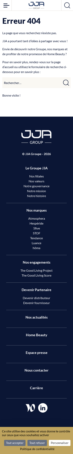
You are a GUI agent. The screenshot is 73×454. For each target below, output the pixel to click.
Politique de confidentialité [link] (37, 449)
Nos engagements (36, 262)
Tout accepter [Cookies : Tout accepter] (15, 443)
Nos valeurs (36, 181)
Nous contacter (36, 370)
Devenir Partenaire (36, 290)
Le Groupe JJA (37, 168)
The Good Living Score (36, 275)
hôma (36, 248)
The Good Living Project (36, 270)
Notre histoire (36, 196)
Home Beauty (36, 335)
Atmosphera (36, 218)
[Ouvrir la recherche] (67, 5)
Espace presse (36, 352)
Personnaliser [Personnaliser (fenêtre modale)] (60, 443)
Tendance (36, 238)
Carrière (36, 388)
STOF (36, 233)
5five (36, 228)
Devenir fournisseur (36, 303)
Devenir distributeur (36, 298)
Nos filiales (36, 176)
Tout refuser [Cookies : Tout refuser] (37, 443)
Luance (36, 243)
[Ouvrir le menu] (5, 5)
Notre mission (36, 191)
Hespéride (36, 223)
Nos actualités (37, 317)
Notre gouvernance (36, 186)
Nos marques (36, 210)
